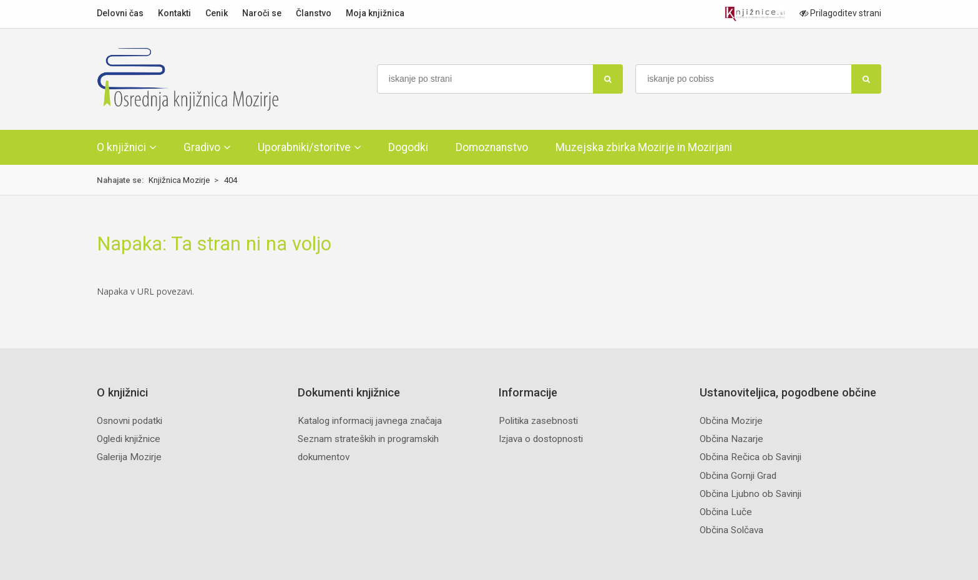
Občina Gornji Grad (738, 475)
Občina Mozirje (731, 420)
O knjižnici (121, 147)
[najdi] (608, 79)
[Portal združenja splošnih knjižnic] (754, 14)
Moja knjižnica (375, 13)
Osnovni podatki (129, 420)
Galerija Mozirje (129, 457)
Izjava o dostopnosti (541, 439)
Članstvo (313, 13)
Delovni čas (120, 13)
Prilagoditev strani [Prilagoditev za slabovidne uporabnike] (840, 13)
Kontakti (174, 13)
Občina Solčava (731, 530)
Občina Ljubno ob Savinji (750, 493)
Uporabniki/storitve (304, 147)
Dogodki (408, 147)
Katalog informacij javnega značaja (370, 420)
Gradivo (201, 147)
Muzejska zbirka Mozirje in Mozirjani (643, 147)
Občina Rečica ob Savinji (750, 457)
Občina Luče (726, 512)
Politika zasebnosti (538, 420)
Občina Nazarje (731, 439)
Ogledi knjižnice (128, 439)
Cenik (216, 13)
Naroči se (261, 13)
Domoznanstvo (492, 147)
